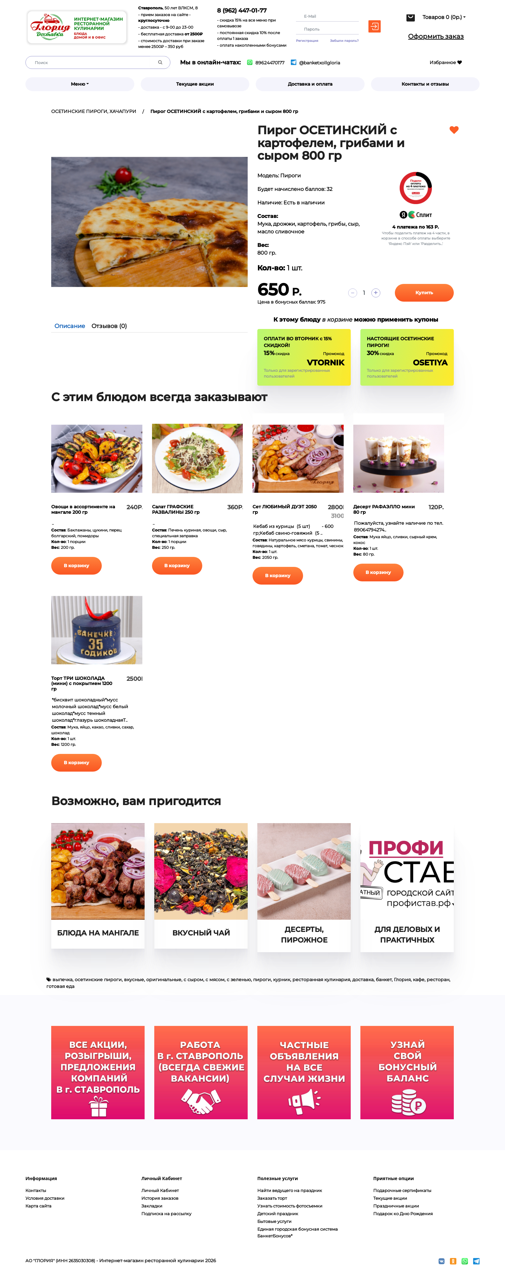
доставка (363, 979)
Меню (78, 84)
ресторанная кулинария (321, 979)
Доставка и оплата (310, 84)
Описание (69, 326)
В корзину (78, 565)
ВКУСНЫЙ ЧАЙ (201, 933)
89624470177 (265, 63)
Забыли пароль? (344, 41)
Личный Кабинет (160, 1190)
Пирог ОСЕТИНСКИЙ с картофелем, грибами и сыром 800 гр (224, 111)
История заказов (159, 1198)
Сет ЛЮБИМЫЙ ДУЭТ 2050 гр (284, 509)
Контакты (35, 1190)
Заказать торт (272, 1198)
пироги (262, 979)
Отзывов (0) (109, 326)
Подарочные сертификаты (402, 1190)
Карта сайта (38, 1205)
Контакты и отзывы (425, 84)
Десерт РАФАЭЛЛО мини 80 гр (384, 509)
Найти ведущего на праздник (289, 1190)
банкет (384, 979)
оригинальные (163, 979)
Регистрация (307, 41)
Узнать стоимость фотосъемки (289, 1205)
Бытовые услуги (274, 1221)
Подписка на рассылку (166, 1213)
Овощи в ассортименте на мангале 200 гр (83, 509)
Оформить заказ (436, 36)
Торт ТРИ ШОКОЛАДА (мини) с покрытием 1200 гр (81, 683)
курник (281, 979)
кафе (418, 979)
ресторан (438, 979)
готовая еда (60, 986)
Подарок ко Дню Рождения (403, 1213)
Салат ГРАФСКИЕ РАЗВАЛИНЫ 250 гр (176, 509)
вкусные (134, 979)
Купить (424, 293)
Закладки (151, 1205)
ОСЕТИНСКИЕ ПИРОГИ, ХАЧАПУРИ (93, 111)
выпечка (62, 979)
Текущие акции (195, 84)
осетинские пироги (98, 979)
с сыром (193, 979)
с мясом (214, 979)
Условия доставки (44, 1198)
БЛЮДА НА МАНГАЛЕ (98, 933)
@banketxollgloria (315, 63)
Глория (402, 979)
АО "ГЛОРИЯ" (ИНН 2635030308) (60, 1260)
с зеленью (239, 979)
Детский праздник (277, 1213)
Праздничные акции (396, 1205)
